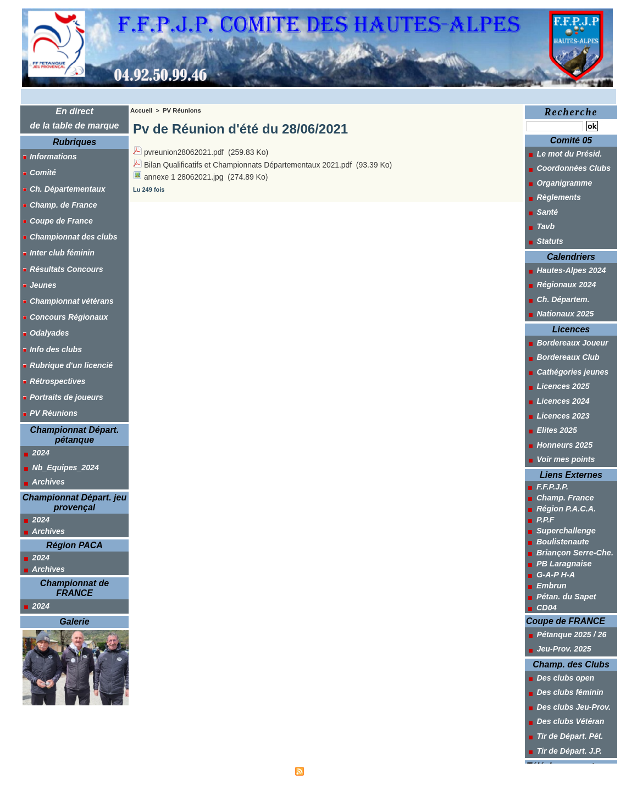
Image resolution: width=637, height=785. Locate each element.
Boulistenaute (562, 524)
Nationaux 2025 (559, 304)
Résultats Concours (61, 259)
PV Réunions (48, 392)
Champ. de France (58, 200)
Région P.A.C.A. (565, 491)
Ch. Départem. (557, 291)
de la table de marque (75, 125)
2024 (35, 431)
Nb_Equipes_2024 (59, 445)
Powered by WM (370, 771)
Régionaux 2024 (560, 277)
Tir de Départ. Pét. (564, 713)
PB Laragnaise (563, 546)
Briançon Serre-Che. (573, 535)
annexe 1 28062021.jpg (184, 174)
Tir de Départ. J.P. (563, 727)
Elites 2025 (551, 415)
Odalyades (44, 318)
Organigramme (558, 180)
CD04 (546, 590)
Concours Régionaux (64, 303)
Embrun (551, 568)
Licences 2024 (557, 387)
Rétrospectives (52, 363)
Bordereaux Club (562, 346)
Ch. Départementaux (62, 185)
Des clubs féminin (564, 672)
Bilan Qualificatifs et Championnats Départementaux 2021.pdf (249, 163)
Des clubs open (559, 658)
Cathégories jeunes (566, 360)
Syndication (323, 771)
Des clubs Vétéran (564, 699)
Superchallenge (565, 513)
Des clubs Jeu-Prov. (568, 686)
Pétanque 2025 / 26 (565, 617)
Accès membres (266, 771)
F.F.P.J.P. (551, 469)
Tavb (540, 222)
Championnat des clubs (68, 229)
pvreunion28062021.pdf (184, 151)
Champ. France (564, 480)
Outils (548, 755)
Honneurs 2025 (558, 429)
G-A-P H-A (555, 557)
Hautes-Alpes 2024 (565, 263)
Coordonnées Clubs (568, 167)
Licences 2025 (557, 374)
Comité (38, 170)
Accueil (141, 110)
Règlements (553, 194)
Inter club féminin (57, 244)
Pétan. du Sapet (565, 579)
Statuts (544, 235)
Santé (541, 208)
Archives (42, 458)
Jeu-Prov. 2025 (558, 630)
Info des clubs (51, 333)
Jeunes (38, 274)
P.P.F (544, 502)
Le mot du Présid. (563, 153)
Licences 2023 (557, 401)
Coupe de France (56, 214)
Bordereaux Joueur (566, 333)
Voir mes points (560, 442)
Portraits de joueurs (61, 378)
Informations (48, 155)
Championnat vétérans (66, 289)
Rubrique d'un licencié (66, 348)
